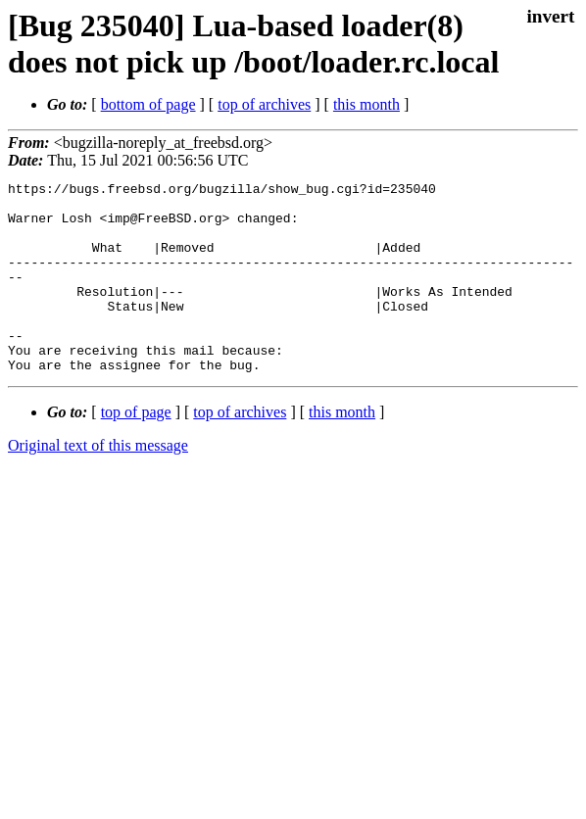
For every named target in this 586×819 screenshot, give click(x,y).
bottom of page (148, 104)
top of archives (264, 104)
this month (366, 104)
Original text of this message (98, 483)
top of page (136, 450)
